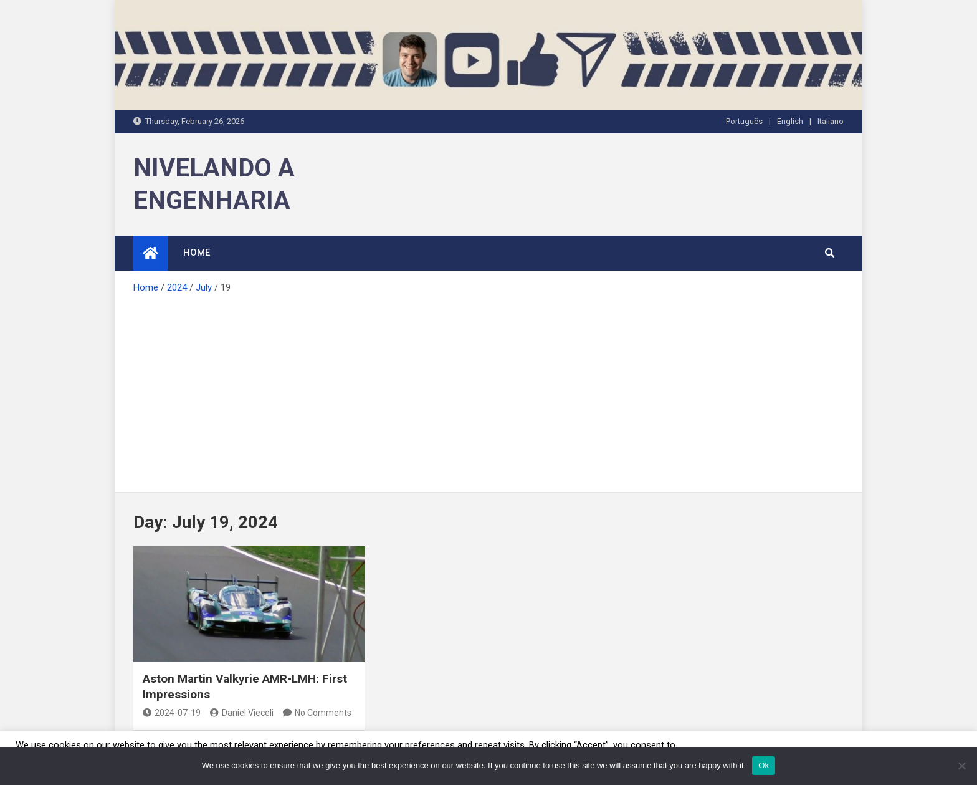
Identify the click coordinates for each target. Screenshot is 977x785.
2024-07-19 (172, 713)
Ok (763, 765)
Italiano (830, 121)
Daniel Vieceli (242, 713)
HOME (196, 252)
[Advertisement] (488, 389)
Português (744, 121)
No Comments (323, 713)
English (790, 121)
